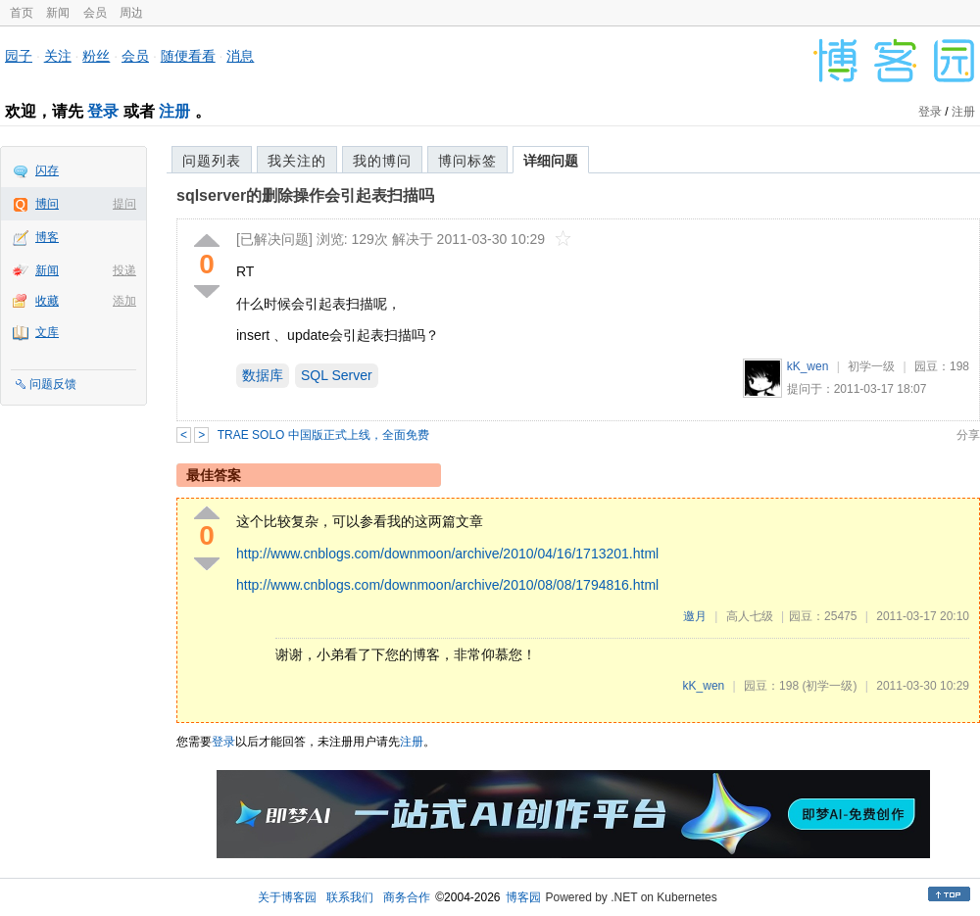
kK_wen (808, 366)
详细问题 (550, 161)
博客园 (523, 897)
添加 (124, 301)
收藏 (47, 301)
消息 (240, 56)
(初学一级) (829, 686)
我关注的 (297, 161)
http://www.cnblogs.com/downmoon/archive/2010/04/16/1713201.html (447, 553)
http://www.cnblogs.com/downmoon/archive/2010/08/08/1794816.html (447, 585)
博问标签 (467, 161)
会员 (95, 13)
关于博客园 (287, 897)
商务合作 (406, 897)
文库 (47, 332)
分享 (968, 435)
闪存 (47, 170)
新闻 (58, 13)
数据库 (262, 375)
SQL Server (336, 375)
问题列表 (211, 161)
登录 (103, 111)
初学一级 (871, 366)
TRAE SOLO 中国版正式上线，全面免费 (323, 435)
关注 (58, 56)
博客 (47, 237)
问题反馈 (52, 384)
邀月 (695, 616)
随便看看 (188, 56)
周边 (131, 13)
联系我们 (349, 897)
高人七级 (749, 616)
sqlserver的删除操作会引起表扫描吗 (305, 195)
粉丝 (96, 56)
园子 (18, 56)
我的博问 (382, 161)
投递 (124, 270)
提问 (124, 204)
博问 (47, 204)
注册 (174, 111)
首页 (21, 13)
